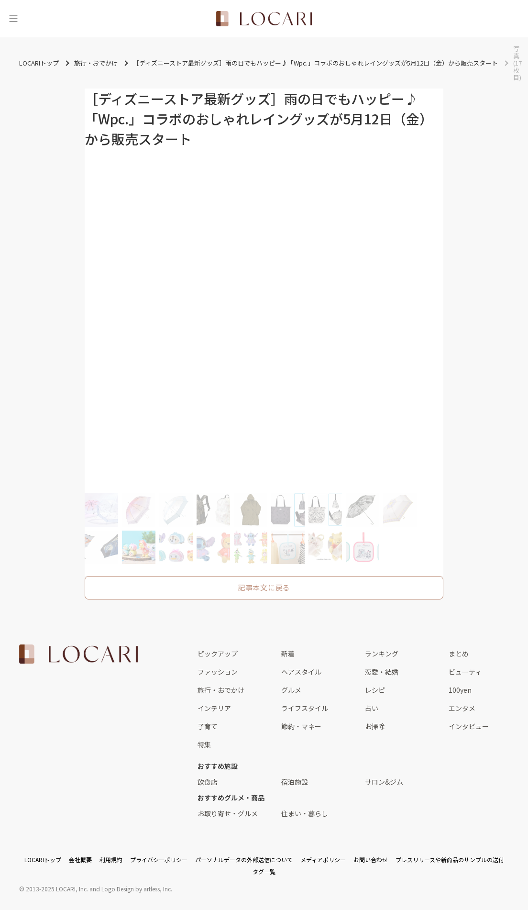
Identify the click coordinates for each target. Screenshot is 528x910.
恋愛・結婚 (381, 672)
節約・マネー (301, 726)
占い (371, 708)
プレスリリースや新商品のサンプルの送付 (450, 859)
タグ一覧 (264, 871)
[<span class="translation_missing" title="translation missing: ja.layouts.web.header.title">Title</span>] (264, 18)
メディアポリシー (323, 859)
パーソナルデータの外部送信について (244, 859)
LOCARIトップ (42, 859)
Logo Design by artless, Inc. (136, 889)
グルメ (291, 690)
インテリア (214, 708)
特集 (204, 744)
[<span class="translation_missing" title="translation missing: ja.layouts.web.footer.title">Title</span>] (78, 654)
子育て (208, 726)
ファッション (218, 672)
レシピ (375, 690)
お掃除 (375, 726)
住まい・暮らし (304, 813)
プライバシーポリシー (158, 859)
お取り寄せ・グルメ (228, 813)
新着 (288, 653)
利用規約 (110, 859)
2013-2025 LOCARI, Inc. (57, 889)
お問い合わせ (370, 859)
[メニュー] (13, 18)
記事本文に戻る (264, 587)
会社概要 (80, 859)
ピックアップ (218, 653)
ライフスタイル (304, 708)
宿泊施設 (294, 781)
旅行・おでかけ (221, 690)
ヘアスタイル (301, 672)
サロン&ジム (384, 781)
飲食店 (208, 781)
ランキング (381, 653)
